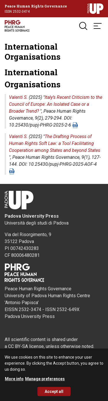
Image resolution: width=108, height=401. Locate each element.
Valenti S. (18, 97)
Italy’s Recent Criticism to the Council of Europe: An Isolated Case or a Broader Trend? (55, 104)
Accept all (54, 394)
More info (14, 381)
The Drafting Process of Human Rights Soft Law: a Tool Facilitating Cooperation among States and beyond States (54, 143)
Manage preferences (45, 381)
